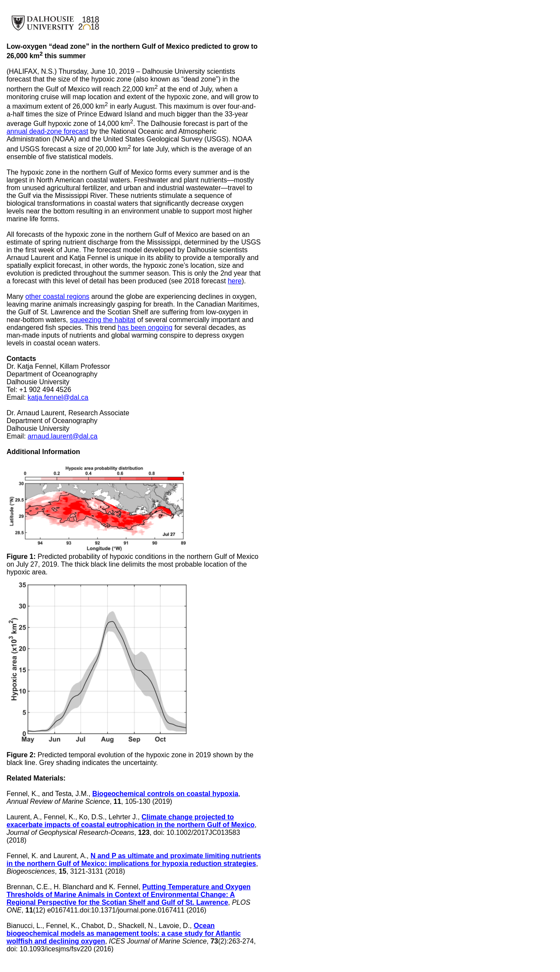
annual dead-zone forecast (47, 131)
